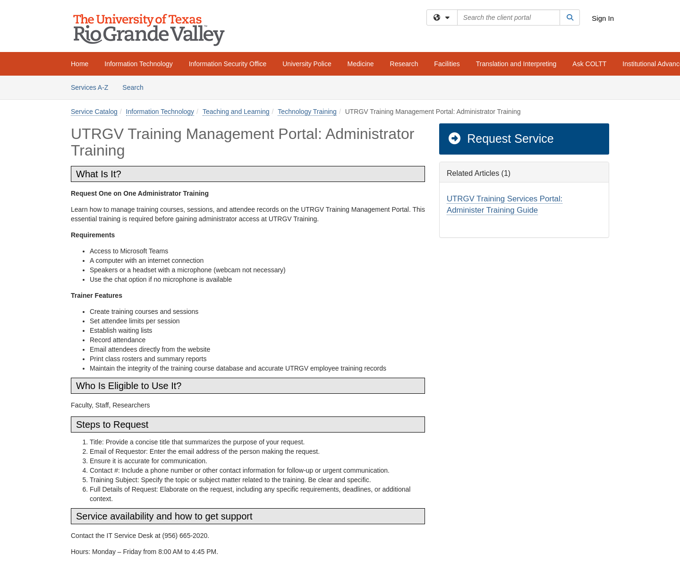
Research (404, 64)
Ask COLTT (589, 64)
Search (136, 86)
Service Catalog (94, 111)
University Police (306, 64)
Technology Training (307, 111)
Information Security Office (228, 64)
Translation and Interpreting (516, 64)
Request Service (500, 138)
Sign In (603, 18)
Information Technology (138, 64)
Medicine (361, 64)
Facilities (446, 64)
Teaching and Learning (236, 111)
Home (79, 64)
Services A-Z (89, 87)
